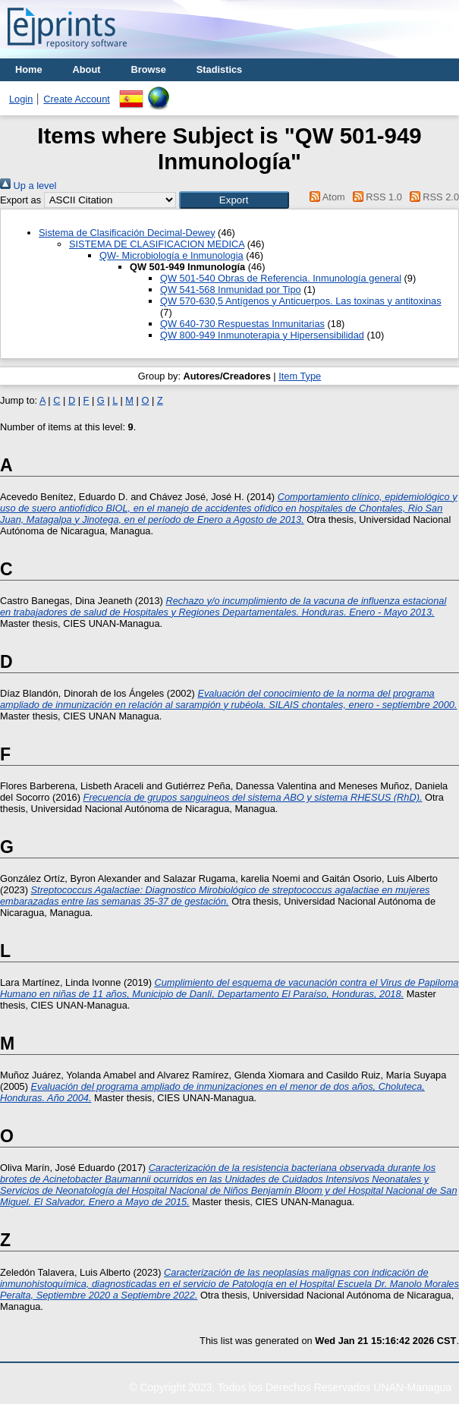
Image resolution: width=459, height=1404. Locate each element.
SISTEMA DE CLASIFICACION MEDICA (156, 244)
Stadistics (219, 69)
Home (28, 69)
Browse (148, 69)
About (87, 69)
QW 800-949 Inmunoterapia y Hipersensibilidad (262, 335)
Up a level (28, 185)
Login (21, 99)
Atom (325, 197)
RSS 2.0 (431, 197)
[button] (234, 200)
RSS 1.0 (374, 197)
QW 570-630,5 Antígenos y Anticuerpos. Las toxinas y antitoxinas (301, 301)
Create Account (76, 99)
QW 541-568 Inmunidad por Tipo (230, 289)
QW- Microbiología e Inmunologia (171, 255)
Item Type (299, 376)
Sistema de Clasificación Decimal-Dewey (127, 232)
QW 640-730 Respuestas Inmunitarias (242, 323)
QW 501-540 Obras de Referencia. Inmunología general (280, 278)
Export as (20, 200)
